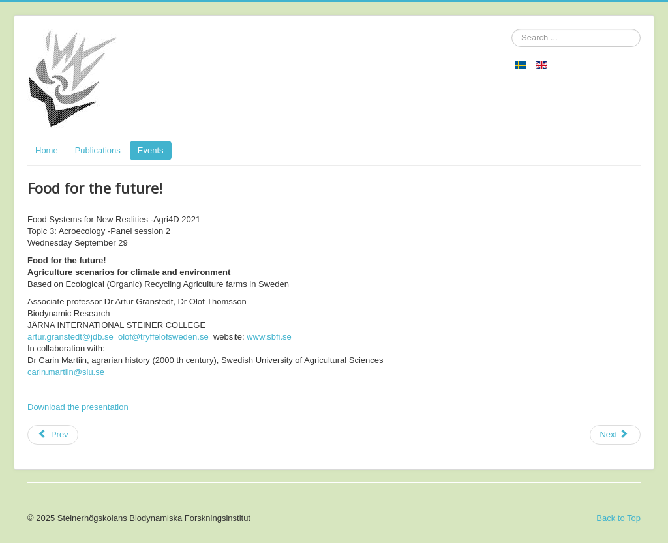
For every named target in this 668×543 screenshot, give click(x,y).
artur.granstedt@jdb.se (70, 337)
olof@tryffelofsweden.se (163, 337)
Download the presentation (78, 407)
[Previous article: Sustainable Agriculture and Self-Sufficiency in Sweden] (52, 435)
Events (151, 150)
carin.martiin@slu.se (65, 372)
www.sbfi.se (269, 337)
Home (46, 150)
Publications (98, 150)
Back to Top (618, 518)
